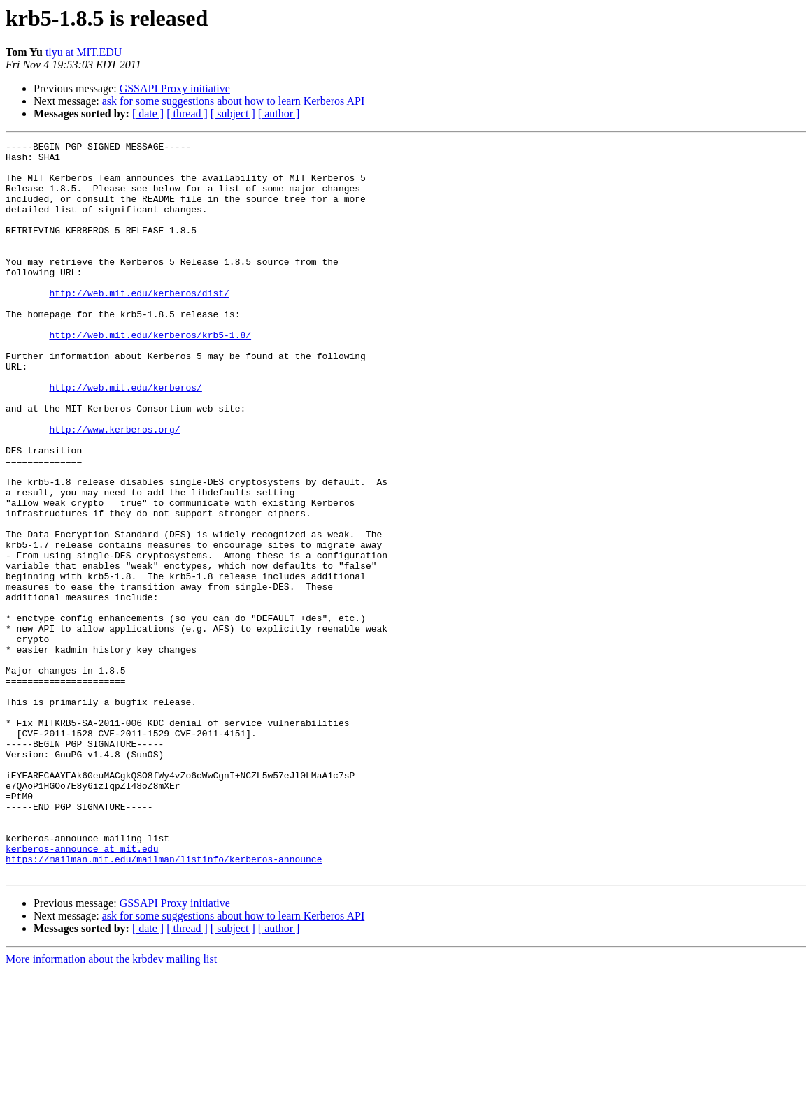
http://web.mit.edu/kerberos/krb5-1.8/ (150, 374)
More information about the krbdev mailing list (111, 1106)
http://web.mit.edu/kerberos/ (125, 437)
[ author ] (279, 113)
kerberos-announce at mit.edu (82, 991)
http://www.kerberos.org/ (114, 487)
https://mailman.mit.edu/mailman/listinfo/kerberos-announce (164, 1003)
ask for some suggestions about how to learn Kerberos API (233, 101)
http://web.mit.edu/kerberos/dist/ (139, 324)
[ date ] (148, 113)
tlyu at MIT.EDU (83, 52)
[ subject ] (233, 113)
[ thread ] (187, 113)
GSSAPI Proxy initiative (175, 88)
